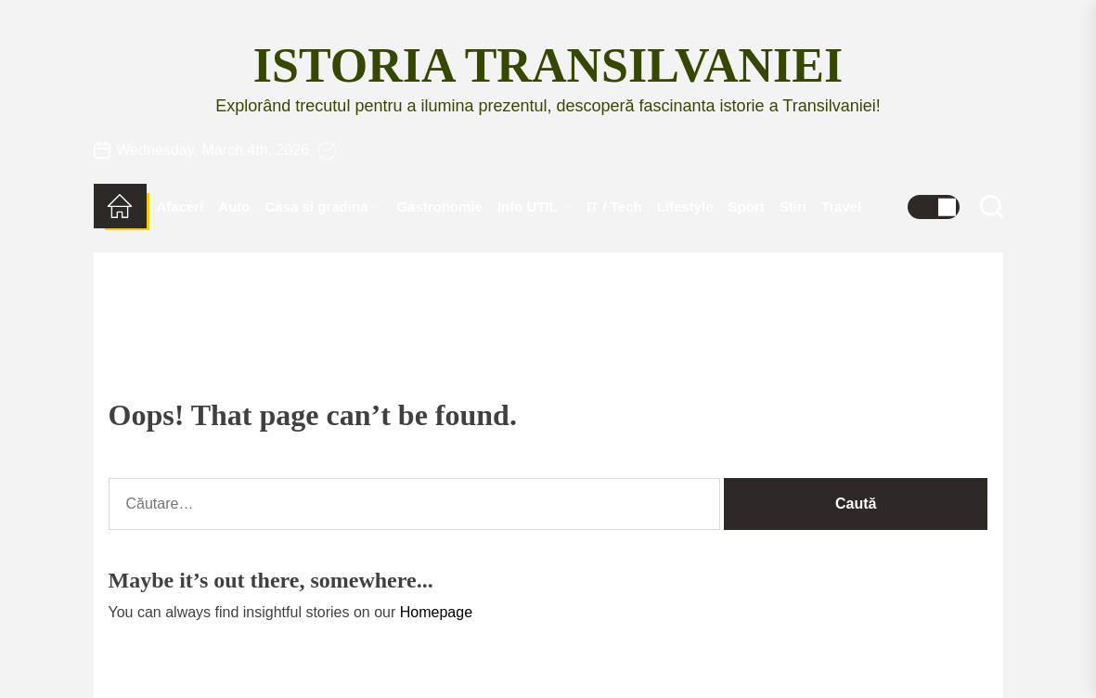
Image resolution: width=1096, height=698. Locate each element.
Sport (747, 206)
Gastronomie (439, 206)
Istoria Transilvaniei (548, 65)
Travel (841, 206)
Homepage (436, 612)
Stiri (793, 206)
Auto (234, 206)
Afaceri (180, 206)
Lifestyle (685, 206)
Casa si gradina (323, 206)
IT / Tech (614, 206)
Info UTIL (534, 206)
